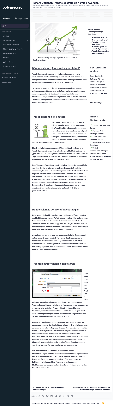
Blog (6, 58)
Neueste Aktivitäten (9, 78)
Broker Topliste (10, 66)
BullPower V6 (37, 403)
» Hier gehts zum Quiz (98, 93)
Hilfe (84, 403)
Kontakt (50, 403)
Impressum (91, 403)
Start (7, 36)
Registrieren (6, 82)
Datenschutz (76, 403)
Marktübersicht (10, 53)
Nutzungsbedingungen (62, 403)
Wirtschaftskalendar (12, 44)
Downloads (9, 62)
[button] (27, 40)
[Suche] (15, 26)
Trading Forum (10, 40)
